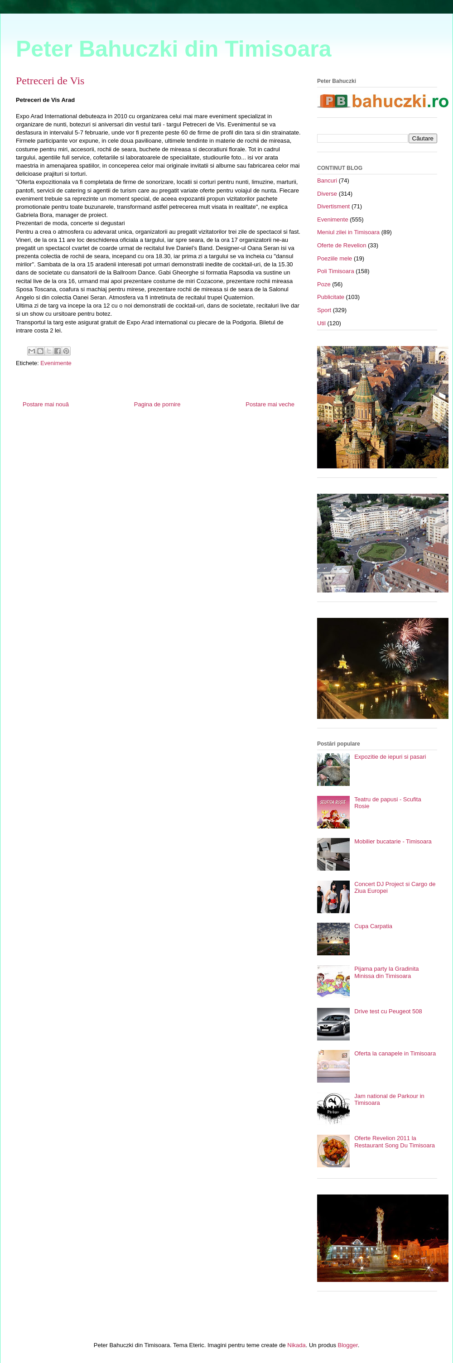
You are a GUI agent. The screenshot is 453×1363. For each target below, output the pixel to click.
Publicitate (330, 297)
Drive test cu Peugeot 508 (388, 1011)
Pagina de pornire (157, 404)
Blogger (348, 1345)
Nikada (296, 1345)
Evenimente (56, 363)
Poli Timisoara (335, 271)
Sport (324, 310)
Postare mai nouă (46, 404)
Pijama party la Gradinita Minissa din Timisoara (386, 972)
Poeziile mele (334, 258)
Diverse (327, 193)
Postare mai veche (270, 404)
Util (321, 323)
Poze (324, 284)
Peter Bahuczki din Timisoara (174, 49)
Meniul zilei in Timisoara (348, 232)
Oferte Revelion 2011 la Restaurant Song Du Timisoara (394, 1142)
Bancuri (327, 180)
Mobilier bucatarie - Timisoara (393, 841)
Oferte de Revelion (341, 245)
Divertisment (333, 206)
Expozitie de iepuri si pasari (390, 756)
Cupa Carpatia (373, 926)
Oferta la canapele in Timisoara (395, 1053)
